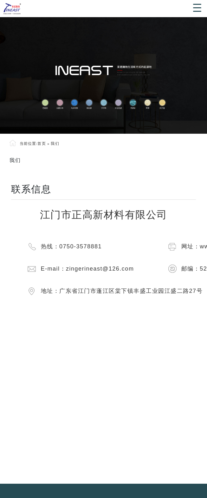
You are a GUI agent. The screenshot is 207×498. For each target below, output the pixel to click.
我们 (55, 143)
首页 (41, 143)
